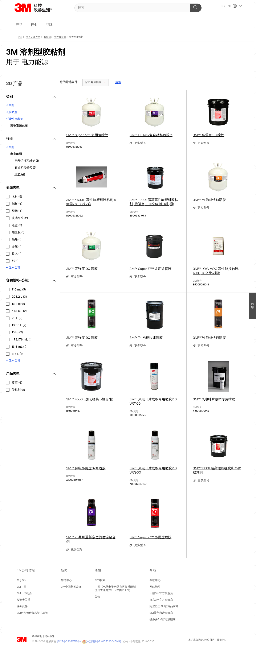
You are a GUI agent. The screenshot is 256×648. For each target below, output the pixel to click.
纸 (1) (15, 261)
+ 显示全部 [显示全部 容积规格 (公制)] (13, 360)
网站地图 (155, 587)
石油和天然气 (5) (25, 167)
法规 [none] (98, 570)
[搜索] (138, 8)
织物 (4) (17, 211)
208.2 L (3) (19, 296)
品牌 (49, 25)
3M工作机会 (24, 593)
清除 (118, 82)
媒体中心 (66, 580)
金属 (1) (16, 246)
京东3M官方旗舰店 (161, 600)
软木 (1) (16, 254)
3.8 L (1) (17, 354)
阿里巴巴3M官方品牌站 (164, 606)
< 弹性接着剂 (14, 119)
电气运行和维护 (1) (27, 160)
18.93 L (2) (19, 325)
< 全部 (10, 105)
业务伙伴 (22, 606)
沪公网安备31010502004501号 (101, 641)
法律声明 (37, 636)
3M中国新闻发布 (71, 587)
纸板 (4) (17, 204)
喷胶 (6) (17, 382)
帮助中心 (155, 580)
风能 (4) (20, 174)
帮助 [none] (153, 570)
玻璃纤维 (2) (20, 218)
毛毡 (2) (17, 225)
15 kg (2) (17, 332)
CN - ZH (232, 6)
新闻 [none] (64, 570)
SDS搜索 (100, 580)
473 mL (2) (19, 311)
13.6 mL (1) (19, 346)
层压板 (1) (18, 232)
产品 (19, 25)
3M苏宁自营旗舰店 (161, 613)
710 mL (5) (19, 289)
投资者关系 (23, 600)
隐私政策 (50, 636)
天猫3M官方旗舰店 (161, 593)
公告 (97, 596)
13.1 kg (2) (18, 304)
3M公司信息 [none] (26, 570)
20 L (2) (17, 318)
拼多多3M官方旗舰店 (163, 619)
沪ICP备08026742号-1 (69, 641)
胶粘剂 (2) (18, 390)
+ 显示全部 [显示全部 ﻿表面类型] (13, 267)
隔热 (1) (16, 239)
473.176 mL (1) (21, 339)
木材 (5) (17, 196)
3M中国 (21, 587)
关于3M (21, 580)
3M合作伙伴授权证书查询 (32, 613)
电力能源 (95, 82)
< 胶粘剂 (11, 112)
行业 (34, 25)
